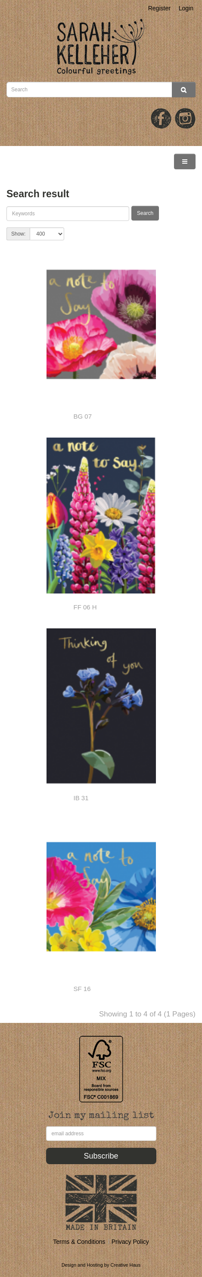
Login (186, 8)
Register (159, 8)
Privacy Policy (130, 1241)
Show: (18, 234)
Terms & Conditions (79, 1241)
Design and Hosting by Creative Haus (101, 1265)
